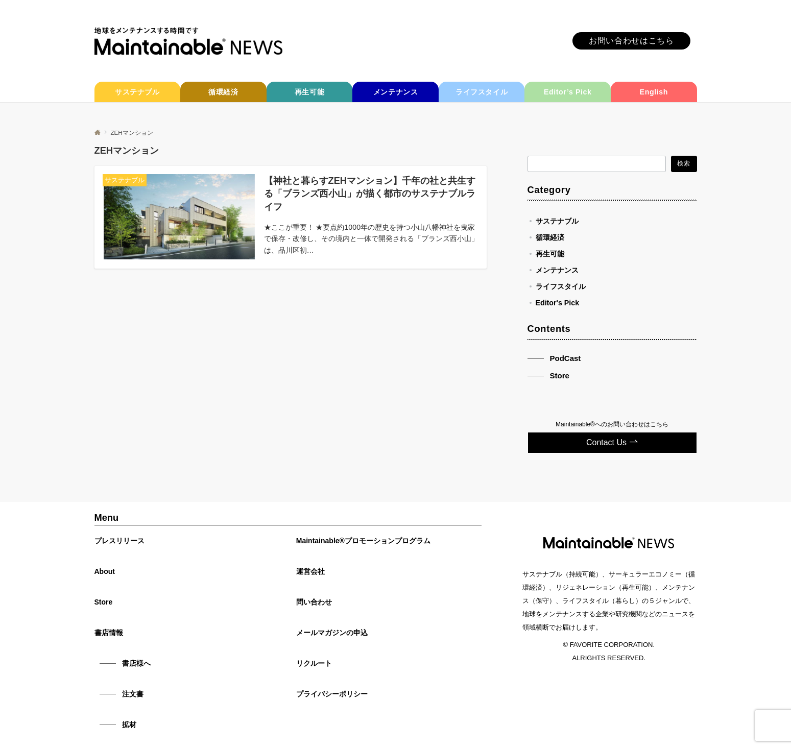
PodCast (565, 358)
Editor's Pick (558, 303)
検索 (683, 163)
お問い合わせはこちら (631, 40)
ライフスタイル (561, 286)
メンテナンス (557, 270)
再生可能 (550, 254)
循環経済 (550, 237)
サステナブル (557, 221)
